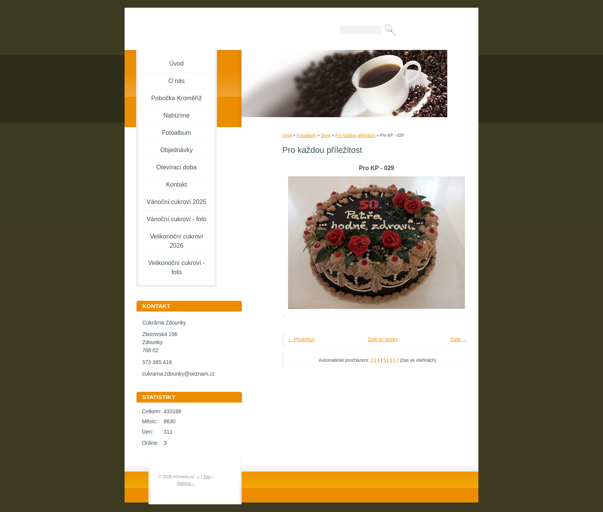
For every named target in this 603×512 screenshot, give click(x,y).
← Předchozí (301, 339)
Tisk (206, 476)
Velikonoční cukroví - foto (176, 267)
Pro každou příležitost (355, 135)
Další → (458, 339)
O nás (176, 81)
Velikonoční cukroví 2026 (176, 241)
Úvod (287, 135)
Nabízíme (176, 115)
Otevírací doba (177, 167)
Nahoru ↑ (185, 483)
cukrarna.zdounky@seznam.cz (178, 374)
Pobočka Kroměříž (176, 98)
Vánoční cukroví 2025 (177, 202)
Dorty (326, 135)
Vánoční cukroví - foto (177, 219)
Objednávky (176, 150)
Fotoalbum (306, 135)
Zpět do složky (382, 339)
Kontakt (176, 184)
